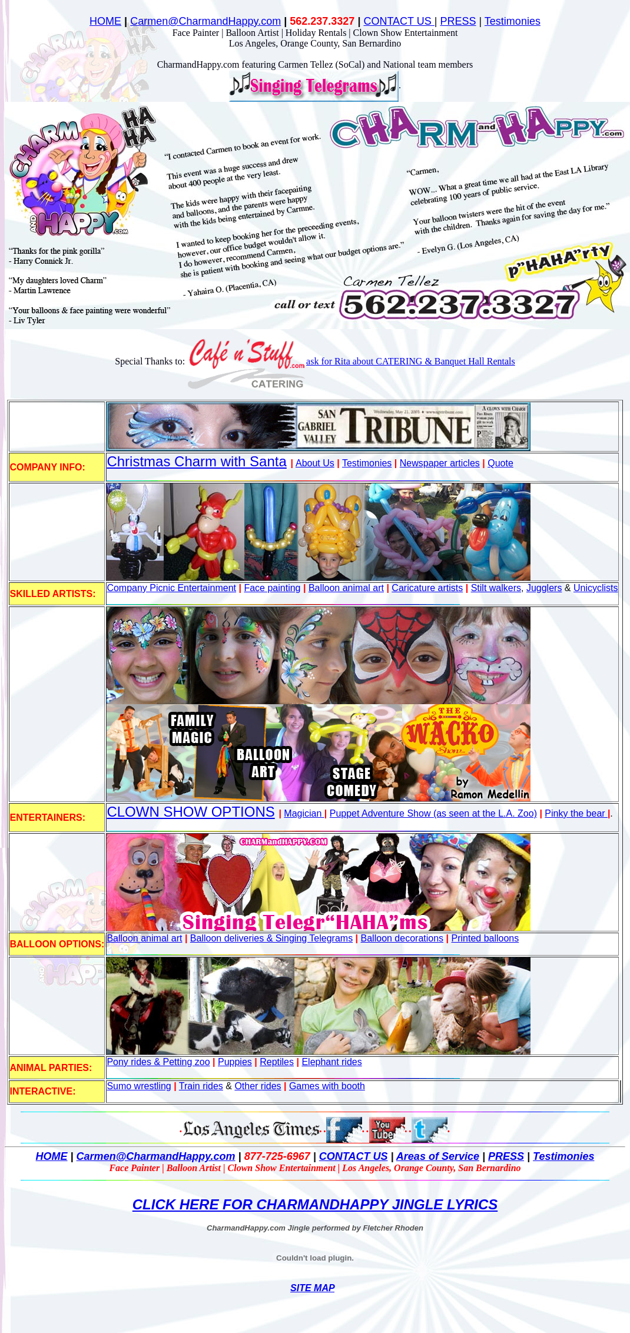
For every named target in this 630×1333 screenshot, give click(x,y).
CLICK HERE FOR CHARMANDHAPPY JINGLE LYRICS (315, 1204)
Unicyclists (595, 588)
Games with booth (327, 1086)
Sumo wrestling (139, 1086)
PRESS (458, 21)
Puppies (235, 1062)
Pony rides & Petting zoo (158, 1062)
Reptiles (277, 1062)
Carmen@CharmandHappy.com (205, 21)
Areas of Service (437, 1156)
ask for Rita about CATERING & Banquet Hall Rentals (410, 361)
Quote (500, 463)
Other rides (257, 1086)
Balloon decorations (402, 938)
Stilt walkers (496, 588)
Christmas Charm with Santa (196, 461)
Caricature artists (427, 588)
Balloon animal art (346, 588)
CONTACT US (398, 21)
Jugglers (544, 588)
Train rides (201, 1086)
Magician (304, 813)
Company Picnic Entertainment (171, 588)
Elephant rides (331, 1062)
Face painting (272, 588)
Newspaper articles (440, 463)
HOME (105, 21)
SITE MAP (312, 1288)
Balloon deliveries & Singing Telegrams (271, 938)
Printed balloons (485, 938)
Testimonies (513, 21)
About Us (315, 463)
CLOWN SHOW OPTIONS (190, 812)
